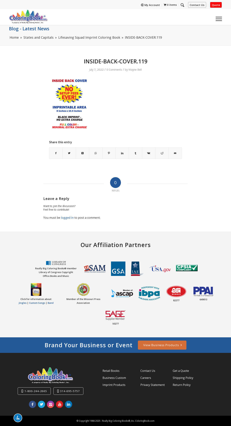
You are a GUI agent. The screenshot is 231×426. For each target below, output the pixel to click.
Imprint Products (114, 385)
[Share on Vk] (148, 153)
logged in (67, 218)
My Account (150, 5)
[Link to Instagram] (50, 404)
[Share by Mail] (175, 153)
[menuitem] (150, 5)
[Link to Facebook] (32, 404)
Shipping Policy (183, 378)
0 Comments (114, 69)
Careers (145, 378)
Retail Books (111, 371)
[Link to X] (41, 404)
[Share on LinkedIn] (122, 153)
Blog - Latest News (29, 28)
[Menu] (217, 18)
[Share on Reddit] (161, 153)
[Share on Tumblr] (135, 153)
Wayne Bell (135, 69)
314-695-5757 (70, 391)
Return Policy (182, 385)
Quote (216, 5)
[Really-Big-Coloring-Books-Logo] (28, 16)
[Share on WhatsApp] (95, 153)
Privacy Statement (152, 385)
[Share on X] (69, 153)
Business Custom (114, 378)
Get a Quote (181, 371)
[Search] (182, 5)
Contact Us (197, 5)
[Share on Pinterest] (109, 153)
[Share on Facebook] (55, 153)
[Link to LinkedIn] (68, 404)
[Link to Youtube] (59, 404)
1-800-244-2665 (36, 391)
